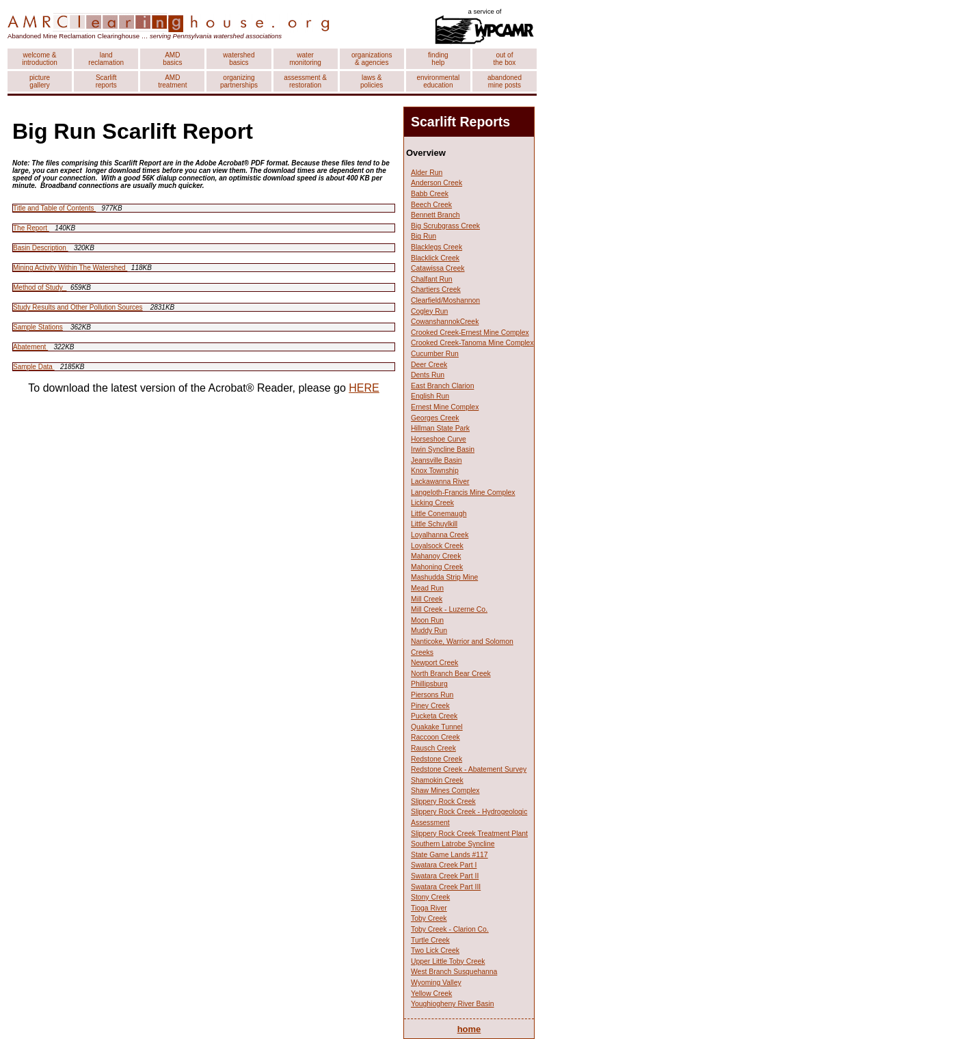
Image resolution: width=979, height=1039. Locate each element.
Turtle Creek (430, 940)
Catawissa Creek (438, 268)
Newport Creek (434, 662)
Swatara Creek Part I (444, 865)
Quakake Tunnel (437, 727)
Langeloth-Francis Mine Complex (463, 492)
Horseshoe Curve (438, 439)
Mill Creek (426, 599)
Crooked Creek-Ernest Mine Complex (470, 332)
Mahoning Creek (437, 567)
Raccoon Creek (435, 737)
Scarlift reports (106, 81)
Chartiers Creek (436, 289)
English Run (430, 396)
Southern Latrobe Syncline (452, 844)
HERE (364, 388)
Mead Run (427, 588)
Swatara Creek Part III (446, 887)
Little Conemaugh (438, 513)
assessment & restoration (305, 81)
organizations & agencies (371, 58)
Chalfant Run (432, 279)
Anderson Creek (436, 183)
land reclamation (106, 58)
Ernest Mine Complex (445, 407)
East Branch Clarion (442, 386)
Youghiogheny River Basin (452, 1004)
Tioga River (429, 908)
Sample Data (34, 366)
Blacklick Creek (435, 258)
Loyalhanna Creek (439, 535)
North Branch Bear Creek (451, 673)
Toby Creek (429, 918)
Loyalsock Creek (437, 546)
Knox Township (435, 470)
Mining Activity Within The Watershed (70, 267)
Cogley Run (429, 311)
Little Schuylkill (434, 524)
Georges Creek (435, 418)
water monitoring (305, 58)
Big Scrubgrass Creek (445, 226)
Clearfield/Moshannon (445, 300)
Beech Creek (431, 204)
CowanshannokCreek (445, 321)
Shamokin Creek (437, 780)
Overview (426, 153)
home (469, 1029)
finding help (438, 58)
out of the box (505, 58)
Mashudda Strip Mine (444, 577)
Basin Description (40, 248)
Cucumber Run (435, 353)
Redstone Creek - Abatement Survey (468, 769)
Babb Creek (429, 194)
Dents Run (427, 375)
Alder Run (426, 172)
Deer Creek (429, 364)
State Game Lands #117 (449, 855)
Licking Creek (432, 503)
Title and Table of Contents (54, 208)
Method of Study (39, 287)
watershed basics (238, 58)
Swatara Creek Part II (445, 876)
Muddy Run (429, 630)
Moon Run (427, 620)
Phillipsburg (429, 684)
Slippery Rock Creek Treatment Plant (469, 833)
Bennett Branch (435, 215)
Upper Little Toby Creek (448, 961)
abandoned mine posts (504, 81)
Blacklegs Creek (436, 247)
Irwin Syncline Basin (442, 449)
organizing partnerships (239, 81)
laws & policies (371, 81)
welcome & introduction (39, 58)
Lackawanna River (440, 481)
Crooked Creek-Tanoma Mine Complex (472, 343)
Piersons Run (432, 695)
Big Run (423, 236)
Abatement (30, 347)
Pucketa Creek (434, 716)
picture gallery (39, 81)
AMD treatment (172, 81)
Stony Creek (430, 897)
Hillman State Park (440, 428)
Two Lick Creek (435, 950)
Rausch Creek (433, 748)
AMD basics (172, 58)
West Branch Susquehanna (454, 971)
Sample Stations (38, 327)
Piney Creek (430, 706)
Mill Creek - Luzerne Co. (449, 609)
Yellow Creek (431, 993)
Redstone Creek (436, 759)
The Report (31, 228)
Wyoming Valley (436, 982)
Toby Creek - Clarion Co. (450, 929)
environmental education (437, 81)
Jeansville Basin (436, 460)
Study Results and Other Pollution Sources (78, 307)
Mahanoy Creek (436, 556)
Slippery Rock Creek (443, 801)
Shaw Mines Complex (445, 790)
